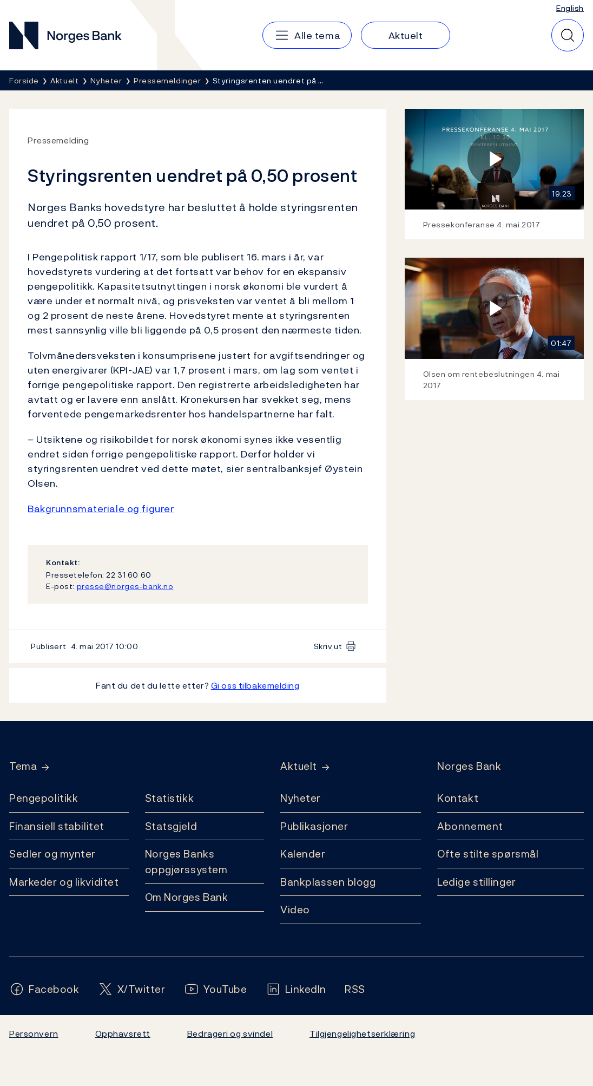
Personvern (33, 1033)
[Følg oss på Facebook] (44, 989)
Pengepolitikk (43, 798)
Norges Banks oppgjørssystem (186, 861)
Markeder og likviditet (63, 881)
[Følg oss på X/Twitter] (132, 989)
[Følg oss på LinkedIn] (296, 989)
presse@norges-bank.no (125, 586)
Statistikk (169, 798)
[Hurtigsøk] (567, 35)
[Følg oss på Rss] (355, 989)
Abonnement (470, 826)
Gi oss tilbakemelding (255, 685)
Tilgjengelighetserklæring (362, 1033)
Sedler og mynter (52, 853)
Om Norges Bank (186, 897)
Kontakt (457, 798)
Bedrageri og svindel (230, 1033)
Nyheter (300, 798)
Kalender (303, 853)
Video (295, 909)
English (570, 8)
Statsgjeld (171, 826)
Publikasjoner (314, 826)
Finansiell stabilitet (56, 826)
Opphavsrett (122, 1033)
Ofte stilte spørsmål (487, 853)
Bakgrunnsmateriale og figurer (101, 508)
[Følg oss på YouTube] (215, 989)
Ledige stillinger (476, 881)
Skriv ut (328, 646)
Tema (23, 766)
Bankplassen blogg (328, 881)
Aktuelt (298, 766)
